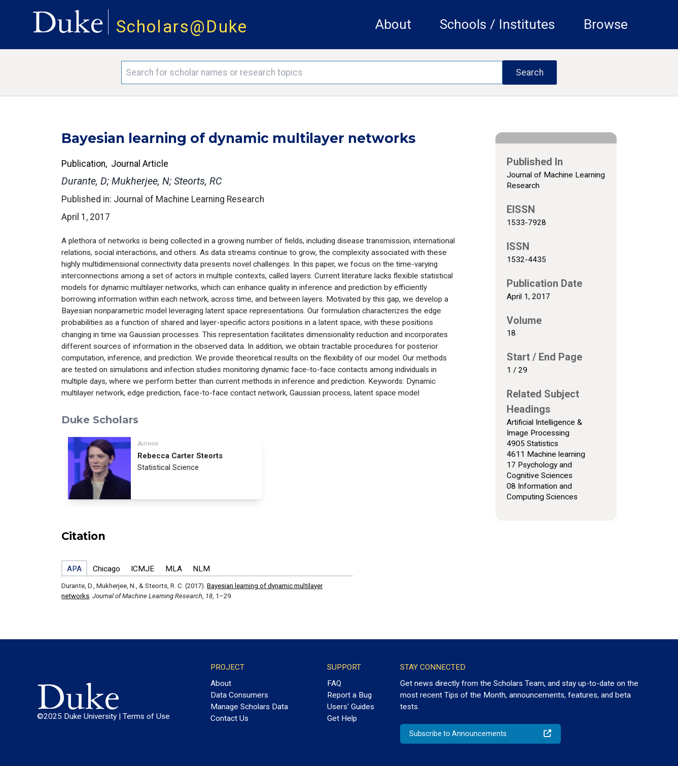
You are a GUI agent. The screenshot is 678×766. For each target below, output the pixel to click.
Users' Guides (350, 706)
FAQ (334, 683)
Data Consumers (239, 695)
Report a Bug (349, 695)
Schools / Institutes (497, 24)
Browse (606, 24)
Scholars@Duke (182, 27)
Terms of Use (146, 716)
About (393, 24)
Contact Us (229, 718)
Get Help (342, 718)
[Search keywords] (312, 72)
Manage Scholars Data (249, 706)
